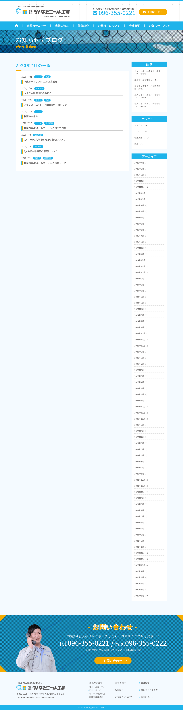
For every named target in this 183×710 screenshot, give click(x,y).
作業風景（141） (142, 137)
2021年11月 (141, 486)
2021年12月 (141, 479)
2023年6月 (140, 370)
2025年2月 (140, 248)
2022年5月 (140, 449)
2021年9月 (140, 498)
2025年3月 (140, 242)
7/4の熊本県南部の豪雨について (40, 151)
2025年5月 (140, 229)
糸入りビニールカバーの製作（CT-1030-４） (147, 105)
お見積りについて (109, 25)
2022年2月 (140, 467)
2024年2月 (140, 321)
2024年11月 (141, 266)
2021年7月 (140, 510)
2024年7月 (140, 290)
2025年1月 (140, 254)
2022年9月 (140, 425)
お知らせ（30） (141, 125)
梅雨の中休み (31, 116)
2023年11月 (141, 339)
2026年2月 (140, 175)
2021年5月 (140, 522)
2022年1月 (140, 473)
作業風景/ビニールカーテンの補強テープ (45, 163)
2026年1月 (140, 181)
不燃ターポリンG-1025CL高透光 (40, 81)
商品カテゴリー (36, 25)
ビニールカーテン (96, 686)
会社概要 (134, 25)
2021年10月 (141, 492)
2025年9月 (140, 205)
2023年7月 (140, 364)
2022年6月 (140, 443)
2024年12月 (141, 260)
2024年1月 (140, 327)
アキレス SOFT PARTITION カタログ (45, 104)
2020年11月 (141, 559)
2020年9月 (140, 571)
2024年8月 (140, 284)
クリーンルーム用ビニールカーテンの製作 (147, 72)
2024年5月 (140, 303)
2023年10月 (141, 345)
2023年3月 (140, 388)
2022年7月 (140, 437)
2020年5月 (141, 595)
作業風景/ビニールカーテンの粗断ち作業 (45, 128)
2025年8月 (140, 211)
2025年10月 (141, 199)
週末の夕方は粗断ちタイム (146, 79)
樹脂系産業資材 (95, 697)
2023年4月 (140, 382)
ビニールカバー (95, 690)
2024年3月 (140, 315)
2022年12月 (141, 406)
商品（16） (139, 143)
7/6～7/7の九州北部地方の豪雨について (44, 139)
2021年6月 (140, 516)
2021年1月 (140, 546)
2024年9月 (140, 278)
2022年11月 (141, 412)
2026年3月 (140, 168)
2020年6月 (140, 589)
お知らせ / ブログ (160, 25)
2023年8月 (140, 358)
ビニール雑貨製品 (96, 693)
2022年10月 (141, 418)
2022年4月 (140, 455)
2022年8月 (140, 431)
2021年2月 (140, 540)
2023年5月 (140, 376)
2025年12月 (141, 187)
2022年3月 (140, 461)
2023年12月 (141, 333)
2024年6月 (140, 297)
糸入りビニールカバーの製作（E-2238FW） (147, 96)
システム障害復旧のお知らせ (39, 93)
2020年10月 (141, 565)
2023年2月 (140, 394)
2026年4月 (140, 162)
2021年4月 (140, 528)
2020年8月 (140, 577)
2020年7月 (140, 583)
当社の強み (62, 25)
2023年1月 (140, 400)
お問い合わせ (113, 660)
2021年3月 (140, 534)
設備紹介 (83, 25)
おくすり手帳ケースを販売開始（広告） (147, 87)
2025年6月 (140, 223)
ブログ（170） (141, 131)
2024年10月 (141, 272)
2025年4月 (140, 236)
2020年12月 (141, 553)
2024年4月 (140, 309)
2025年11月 (141, 193)
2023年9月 (140, 351)
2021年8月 (140, 504)
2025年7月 (140, 217)
